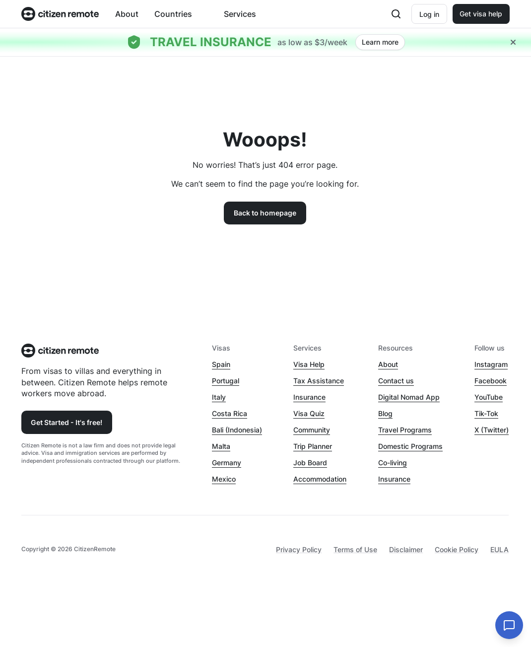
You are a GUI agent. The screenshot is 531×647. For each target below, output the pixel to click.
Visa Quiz (309, 413)
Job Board (310, 462)
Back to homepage (265, 213)
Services (240, 14)
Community (311, 430)
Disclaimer (406, 549)
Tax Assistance (318, 380)
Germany (226, 462)
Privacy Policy (299, 549)
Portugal (225, 380)
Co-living (392, 462)
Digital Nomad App (409, 397)
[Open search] (396, 14)
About (126, 14)
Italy (219, 397)
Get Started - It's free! (66, 422)
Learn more (380, 42)
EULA (499, 549)
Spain (221, 364)
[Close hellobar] (513, 42)
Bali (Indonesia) (237, 430)
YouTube (488, 397)
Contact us (396, 380)
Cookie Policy (456, 549)
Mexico (224, 479)
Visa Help (309, 364)
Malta (221, 446)
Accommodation (319, 479)
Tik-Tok (486, 413)
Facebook (490, 380)
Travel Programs (405, 430)
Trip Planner (312, 446)
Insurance (309, 397)
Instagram (491, 364)
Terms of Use (355, 549)
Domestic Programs (410, 446)
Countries (173, 14)
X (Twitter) (491, 430)
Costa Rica (229, 413)
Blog (385, 413)
